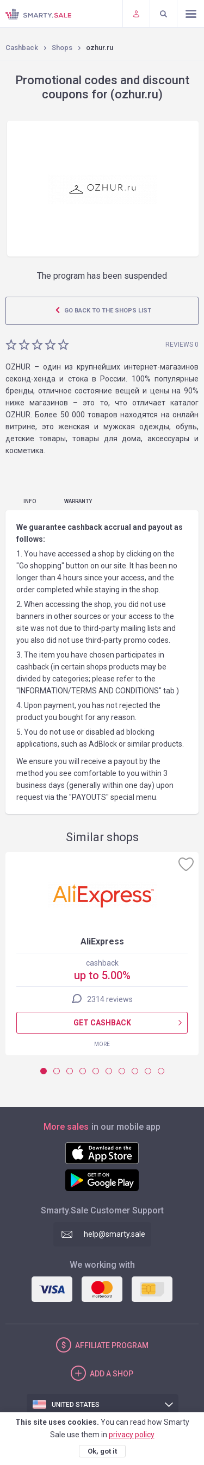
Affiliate (112, 1345)
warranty (78, 501)
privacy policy (131, 1434)
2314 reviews (110, 999)
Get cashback (102, 1022)
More (102, 1044)
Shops (62, 47)
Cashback (21, 47)
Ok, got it (102, 1451)
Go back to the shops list (107, 310)
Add (111, 1373)
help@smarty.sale (114, 1234)
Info (29, 501)
